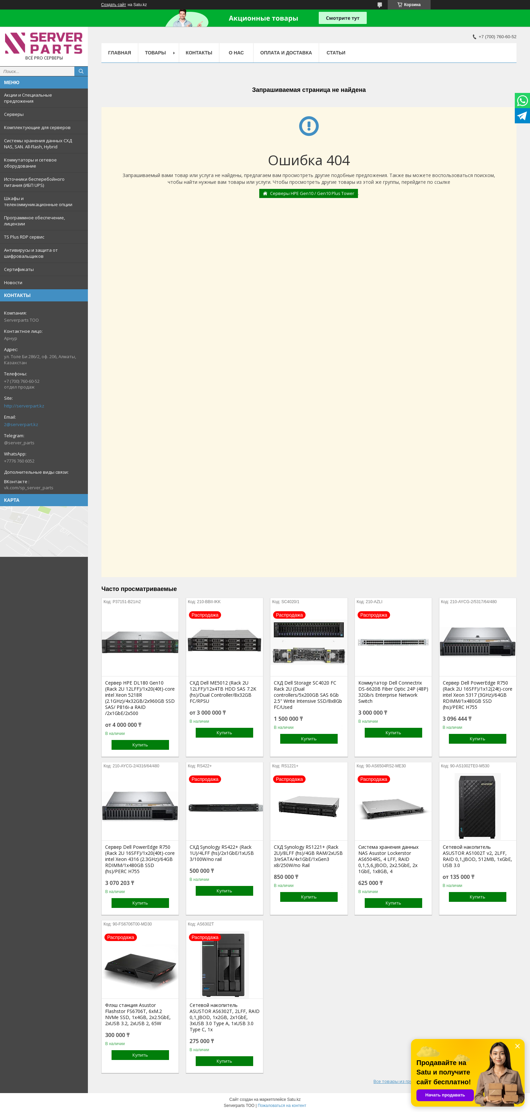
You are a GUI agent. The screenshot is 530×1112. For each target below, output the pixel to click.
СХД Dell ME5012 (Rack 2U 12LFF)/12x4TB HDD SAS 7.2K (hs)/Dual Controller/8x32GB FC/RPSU (223, 692)
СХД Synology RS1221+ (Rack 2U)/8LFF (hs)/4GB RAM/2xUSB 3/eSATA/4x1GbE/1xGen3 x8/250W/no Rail (308, 856)
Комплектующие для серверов (37, 127)
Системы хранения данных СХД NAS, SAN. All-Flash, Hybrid (38, 144)
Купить (140, 745)
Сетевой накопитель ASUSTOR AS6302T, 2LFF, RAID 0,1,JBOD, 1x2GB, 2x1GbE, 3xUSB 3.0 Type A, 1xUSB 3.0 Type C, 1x (225, 1017)
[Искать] (81, 71)
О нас (236, 52)
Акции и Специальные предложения (28, 98)
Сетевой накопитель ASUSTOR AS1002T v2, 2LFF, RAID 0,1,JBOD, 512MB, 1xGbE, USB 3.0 (477, 856)
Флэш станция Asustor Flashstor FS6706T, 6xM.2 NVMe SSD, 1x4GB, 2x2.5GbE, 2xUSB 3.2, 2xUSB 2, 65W (138, 1014)
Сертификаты (19, 269)
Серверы (14, 114)
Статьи (336, 52)
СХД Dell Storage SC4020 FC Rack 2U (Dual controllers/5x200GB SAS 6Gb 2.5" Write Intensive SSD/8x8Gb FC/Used (308, 695)
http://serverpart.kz (24, 406)
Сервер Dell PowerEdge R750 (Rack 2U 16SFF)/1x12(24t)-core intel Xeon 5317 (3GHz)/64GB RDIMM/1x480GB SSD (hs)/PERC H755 (477, 695)
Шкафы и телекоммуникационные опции (38, 201)
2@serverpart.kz (21, 424)
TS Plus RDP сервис (24, 237)
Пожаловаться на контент (282, 1105)
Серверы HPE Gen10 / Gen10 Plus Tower (312, 193)
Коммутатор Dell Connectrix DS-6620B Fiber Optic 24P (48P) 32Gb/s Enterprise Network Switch (393, 692)
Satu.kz (293, 1099)
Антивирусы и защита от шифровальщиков (31, 253)
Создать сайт (113, 4)
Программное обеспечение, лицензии (34, 221)
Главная (119, 52)
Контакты (199, 52)
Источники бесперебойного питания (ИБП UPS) (34, 182)
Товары (155, 52)
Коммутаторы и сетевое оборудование (30, 163)
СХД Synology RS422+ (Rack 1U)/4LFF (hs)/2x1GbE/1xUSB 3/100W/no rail (222, 853)
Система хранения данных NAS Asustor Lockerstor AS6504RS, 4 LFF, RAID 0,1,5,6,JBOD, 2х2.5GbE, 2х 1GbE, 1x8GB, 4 (388, 859)
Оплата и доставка (286, 52)
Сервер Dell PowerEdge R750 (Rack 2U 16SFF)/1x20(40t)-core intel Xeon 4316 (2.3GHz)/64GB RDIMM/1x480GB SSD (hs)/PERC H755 (140, 859)
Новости (13, 282)
